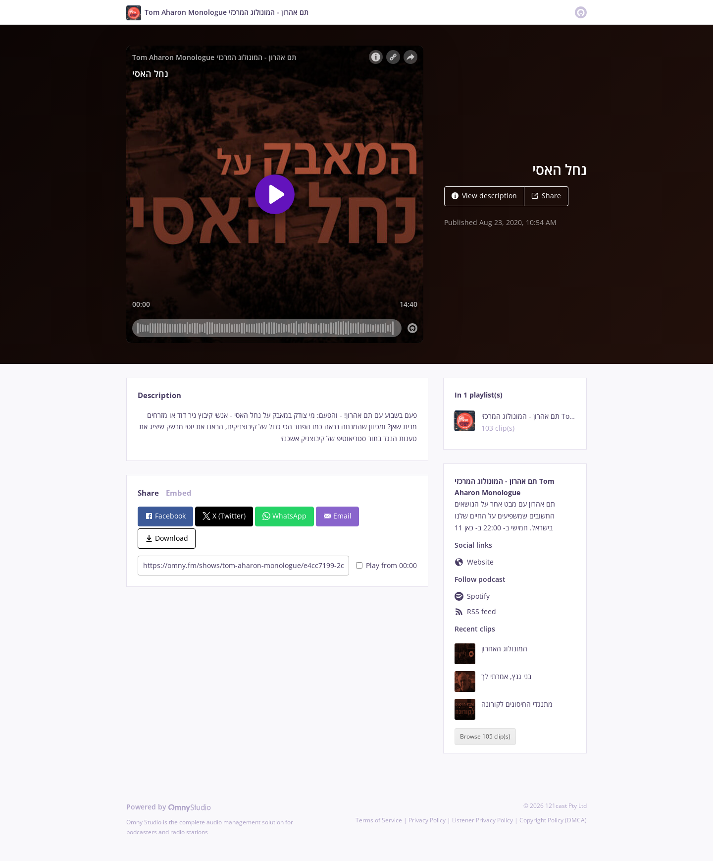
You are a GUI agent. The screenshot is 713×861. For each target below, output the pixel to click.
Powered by (168, 806)
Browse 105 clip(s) (485, 736)
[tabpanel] (277, 427)
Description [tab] (159, 395)
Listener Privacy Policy (482, 820)
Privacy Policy (427, 820)
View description (484, 195)
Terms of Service (379, 820)
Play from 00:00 (386, 565)
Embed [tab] (179, 493)
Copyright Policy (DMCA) (553, 820)
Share (546, 195)
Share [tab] (148, 493)
